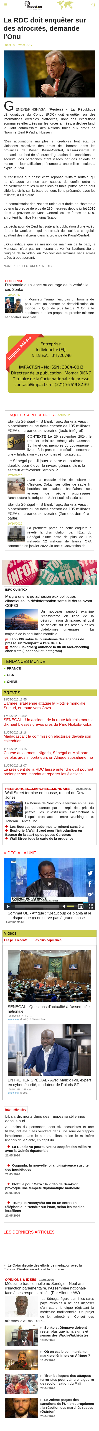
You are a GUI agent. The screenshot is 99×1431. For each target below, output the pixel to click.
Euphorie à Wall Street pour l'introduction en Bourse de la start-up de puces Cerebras (43, 832)
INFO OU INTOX (16, 589)
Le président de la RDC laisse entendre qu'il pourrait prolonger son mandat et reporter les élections (48, 771)
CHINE (11, 682)
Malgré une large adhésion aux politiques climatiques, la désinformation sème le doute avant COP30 (48, 601)
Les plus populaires (47, 940)
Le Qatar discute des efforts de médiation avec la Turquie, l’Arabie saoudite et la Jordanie (43, 1268)
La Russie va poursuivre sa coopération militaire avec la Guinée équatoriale (48, 1149)
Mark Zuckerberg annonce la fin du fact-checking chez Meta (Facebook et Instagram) (47, 649)
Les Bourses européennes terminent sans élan (48, 826)
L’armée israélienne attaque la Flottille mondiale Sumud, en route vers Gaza (44, 705)
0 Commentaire (14, 922)
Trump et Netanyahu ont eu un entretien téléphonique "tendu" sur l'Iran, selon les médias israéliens (44, 1207)
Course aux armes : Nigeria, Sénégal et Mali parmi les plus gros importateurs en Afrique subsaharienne (48, 755)
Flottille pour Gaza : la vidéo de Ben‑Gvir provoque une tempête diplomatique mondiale (42, 1186)
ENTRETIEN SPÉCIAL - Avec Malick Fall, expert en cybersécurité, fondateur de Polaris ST (49, 1082)
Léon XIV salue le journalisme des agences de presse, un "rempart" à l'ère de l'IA (44, 641)
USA (9, 675)
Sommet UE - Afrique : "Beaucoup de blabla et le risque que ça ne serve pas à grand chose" (49, 915)
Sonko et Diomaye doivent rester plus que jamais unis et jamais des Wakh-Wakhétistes (64, 1331)
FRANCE (12, 668)
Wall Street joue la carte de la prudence (41, 838)
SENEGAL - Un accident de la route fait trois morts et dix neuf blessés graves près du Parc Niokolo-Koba (49, 722)
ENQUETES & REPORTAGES (31, 415)
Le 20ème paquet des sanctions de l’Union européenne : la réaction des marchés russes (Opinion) (67, 1405)
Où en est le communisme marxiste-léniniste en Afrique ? (65, 1353)
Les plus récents (16, 940)
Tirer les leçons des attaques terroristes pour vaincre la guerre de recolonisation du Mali (67, 1379)
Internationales (15, 1109)
